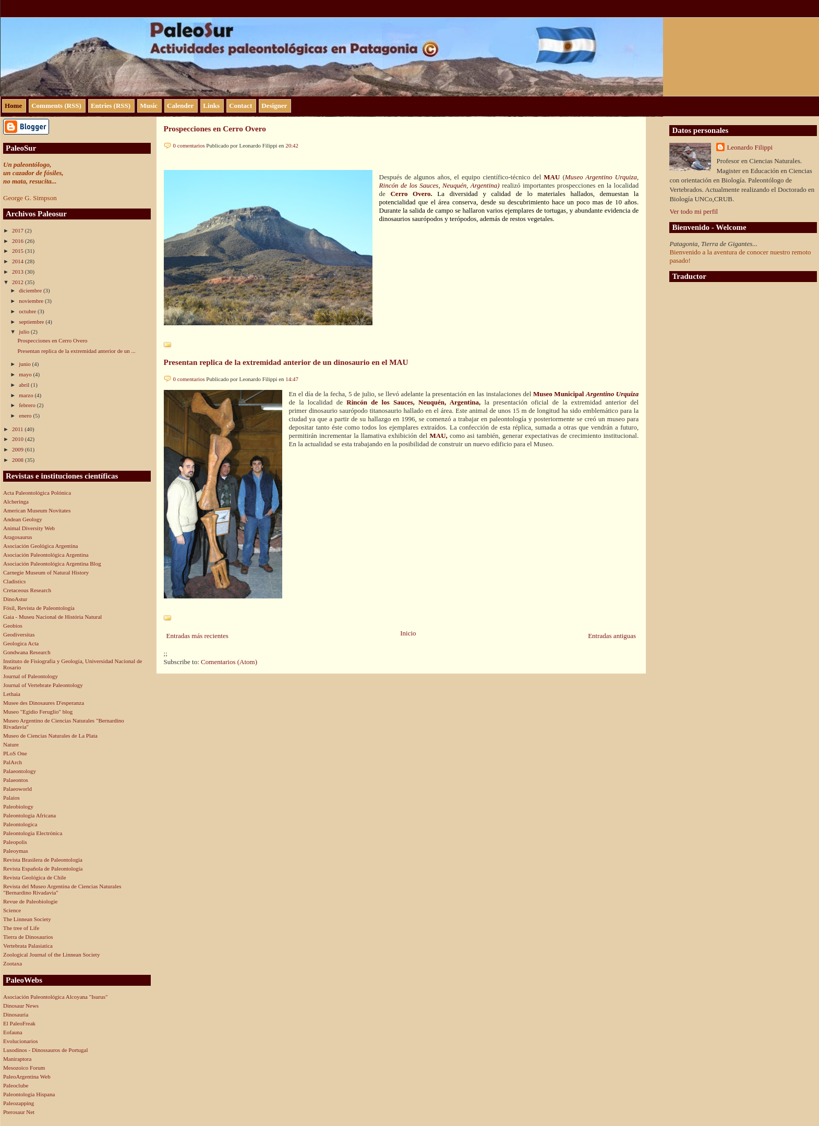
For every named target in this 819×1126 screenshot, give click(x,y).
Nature (11, 744)
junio (25, 364)
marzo (26, 395)
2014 (18, 261)
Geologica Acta (21, 643)
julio (25, 331)
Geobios (12, 625)
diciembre (31, 290)
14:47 (291, 379)
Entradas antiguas (612, 636)
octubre (28, 311)
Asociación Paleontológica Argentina (46, 555)
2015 (18, 251)
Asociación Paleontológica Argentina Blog (52, 563)
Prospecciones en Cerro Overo (52, 340)
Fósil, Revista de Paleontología (39, 608)
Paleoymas (15, 851)
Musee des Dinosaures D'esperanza (43, 703)
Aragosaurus (17, 537)
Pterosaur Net (18, 1112)
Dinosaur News (21, 1005)
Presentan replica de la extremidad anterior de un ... (76, 351)
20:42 (291, 145)
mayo (26, 374)
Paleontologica (20, 824)
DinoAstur (15, 599)
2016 (18, 241)
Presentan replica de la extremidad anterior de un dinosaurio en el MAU (286, 362)
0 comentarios (189, 145)
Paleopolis (15, 842)
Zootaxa (12, 963)
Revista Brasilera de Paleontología (42, 859)
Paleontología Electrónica (32, 833)
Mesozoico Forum (24, 1067)
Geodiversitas (18, 634)
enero (26, 415)
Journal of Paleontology (30, 676)
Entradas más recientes (197, 636)
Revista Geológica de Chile (34, 877)
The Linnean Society (27, 919)
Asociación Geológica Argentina (40, 546)
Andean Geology (22, 519)
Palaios (11, 797)
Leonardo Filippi (750, 147)
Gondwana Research (27, 652)
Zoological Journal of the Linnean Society (51, 954)
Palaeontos (15, 780)
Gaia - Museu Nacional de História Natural (52, 617)
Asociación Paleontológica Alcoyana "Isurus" (55, 997)
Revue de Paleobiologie (30, 901)
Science (12, 910)
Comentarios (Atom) (229, 662)
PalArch (12, 762)
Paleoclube (15, 1085)
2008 (18, 460)
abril (25, 385)
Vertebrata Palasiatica (28, 946)
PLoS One (15, 753)
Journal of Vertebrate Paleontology (43, 685)
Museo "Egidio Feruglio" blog (38, 711)
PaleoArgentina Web (27, 1076)
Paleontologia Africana (29, 815)
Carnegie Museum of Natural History (46, 572)
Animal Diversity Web (29, 528)
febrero (28, 405)
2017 (18, 230)
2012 (18, 282)
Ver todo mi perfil (693, 211)
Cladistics (14, 581)
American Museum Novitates (37, 510)
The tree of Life (21, 928)
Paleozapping (18, 1103)
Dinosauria (15, 1014)
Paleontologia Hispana (29, 1094)
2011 (18, 429)
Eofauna (12, 1032)
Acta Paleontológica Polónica (37, 492)
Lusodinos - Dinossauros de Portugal (45, 1050)
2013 (18, 271)
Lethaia (11, 694)
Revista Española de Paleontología (42, 868)
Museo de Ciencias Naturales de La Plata (50, 735)
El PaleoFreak (19, 1023)
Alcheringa (16, 501)
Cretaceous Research (27, 590)
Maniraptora (17, 1059)
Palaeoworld (17, 789)
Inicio (408, 633)
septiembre (32, 322)
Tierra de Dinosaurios (28, 937)
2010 (18, 439)
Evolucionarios (20, 1041)
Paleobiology (18, 806)
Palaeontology (19, 771)
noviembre (32, 301)
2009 (18, 449)
